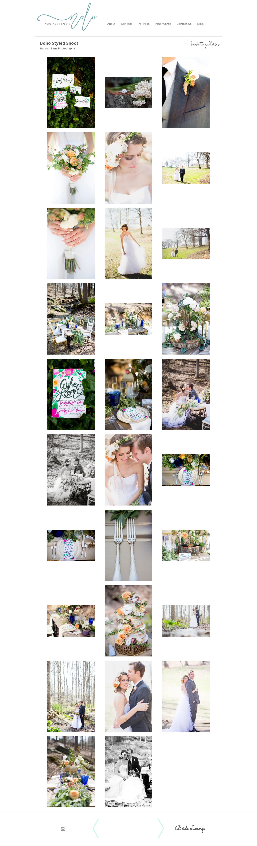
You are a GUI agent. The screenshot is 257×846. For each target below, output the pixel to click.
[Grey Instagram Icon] (63, 829)
